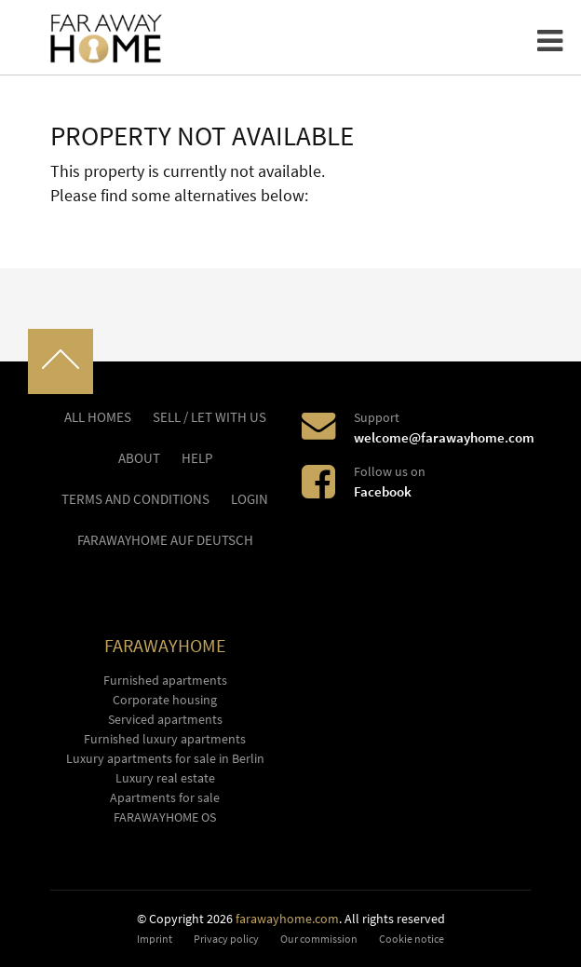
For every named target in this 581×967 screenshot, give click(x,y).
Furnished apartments (165, 680)
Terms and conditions (135, 499)
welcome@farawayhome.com (444, 437)
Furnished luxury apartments (165, 738)
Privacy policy (226, 939)
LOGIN (249, 499)
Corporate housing (165, 699)
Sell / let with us (209, 417)
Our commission (319, 939)
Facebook (383, 491)
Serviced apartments (165, 719)
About (139, 458)
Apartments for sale (165, 797)
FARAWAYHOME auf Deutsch (165, 540)
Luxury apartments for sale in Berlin (165, 758)
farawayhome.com (287, 918)
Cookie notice (411, 939)
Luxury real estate (165, 778)
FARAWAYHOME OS (165, 817)
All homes (97, 417)
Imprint (154, 939)
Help (197, 458)
